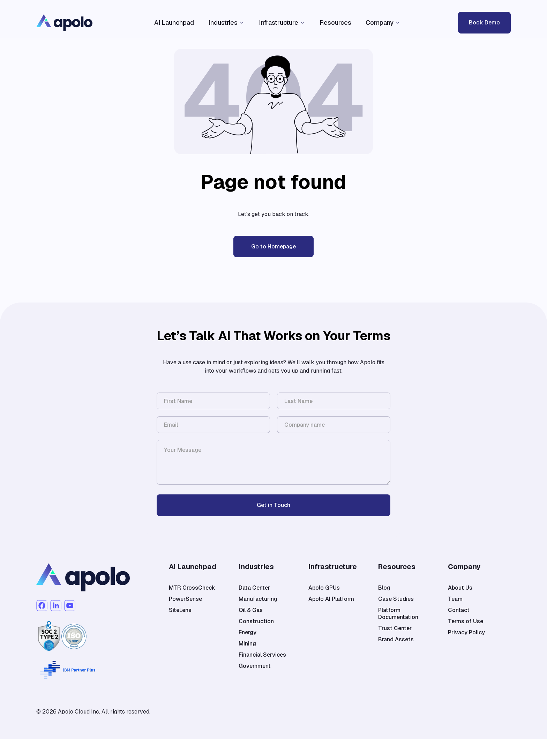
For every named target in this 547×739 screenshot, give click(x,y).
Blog (384, 587)
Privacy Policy (466, 632)
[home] (92, 22)
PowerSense (185, 599)
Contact (459, 610)
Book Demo (484, 22)
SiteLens (180, 610)
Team (455, 599)
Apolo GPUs (324, 587)
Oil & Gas (251, 610)
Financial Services (262, 654)
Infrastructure (278, 23)
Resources (335, 22)
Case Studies (396, 599)
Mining (247, 643)
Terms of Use (465, 621)
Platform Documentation (398, 614)
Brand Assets (396, 639)
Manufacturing (258, 599)
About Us (460, 587)
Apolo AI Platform (331, 599)
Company (380, 23)
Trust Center (395, 628)
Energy (247, 632)
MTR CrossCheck (192, 587)
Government (255, 666)
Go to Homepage (273, 246)
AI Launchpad (174, 22)
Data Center (254, 587)
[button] (226, 23)
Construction (256, 621)
